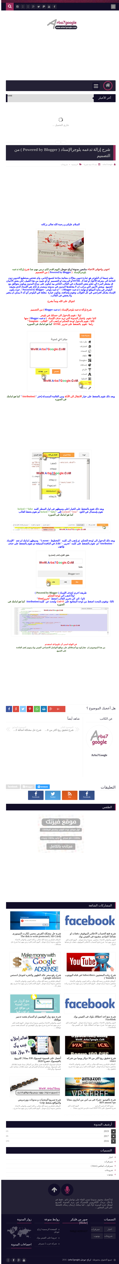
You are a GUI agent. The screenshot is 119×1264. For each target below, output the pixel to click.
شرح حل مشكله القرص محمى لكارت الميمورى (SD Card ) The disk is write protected (35, 935)
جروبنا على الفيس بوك (45, 1238)
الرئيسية (73, 164)
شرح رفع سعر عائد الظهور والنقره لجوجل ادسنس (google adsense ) (34, 976)
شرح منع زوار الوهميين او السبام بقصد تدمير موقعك (37, 1018)
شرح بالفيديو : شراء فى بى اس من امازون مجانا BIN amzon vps (90, 1101)
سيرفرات (107, 1161)
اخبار (109, 1157)
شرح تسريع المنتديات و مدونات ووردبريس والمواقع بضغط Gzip (38, 1101)
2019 (105, 1131)
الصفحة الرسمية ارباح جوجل (47, 1230)
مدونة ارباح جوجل (69, 269)
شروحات (63, 164)
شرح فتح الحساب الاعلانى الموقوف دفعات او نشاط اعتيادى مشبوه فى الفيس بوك (92, 935)
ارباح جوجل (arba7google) (78, 1260)
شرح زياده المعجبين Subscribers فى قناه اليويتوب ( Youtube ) (89, 976)
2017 (105, 1136)
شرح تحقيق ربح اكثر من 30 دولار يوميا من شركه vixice (90, 1059)
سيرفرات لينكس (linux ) (101, 1166)
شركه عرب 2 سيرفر (46, 1243)
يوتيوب (109, 1174)
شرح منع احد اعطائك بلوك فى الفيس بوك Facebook (93, 1018)
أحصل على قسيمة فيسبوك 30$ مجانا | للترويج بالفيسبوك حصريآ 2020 (36, 1059)
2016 (105, 1141)
